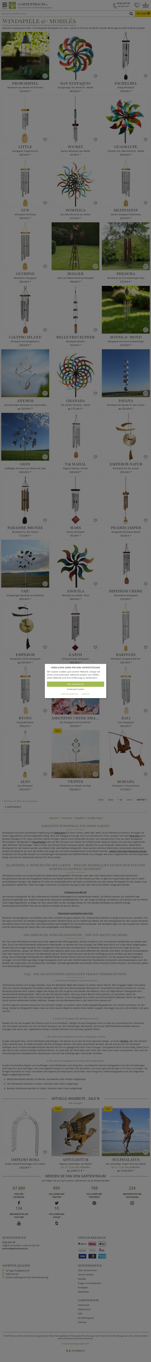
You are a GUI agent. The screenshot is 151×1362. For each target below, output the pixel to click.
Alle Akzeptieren (75, 684)
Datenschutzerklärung (69, 694)
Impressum (86, 694)
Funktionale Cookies (75, 689)
